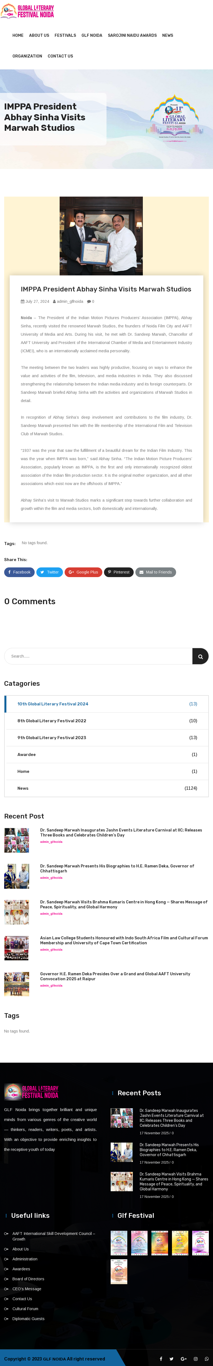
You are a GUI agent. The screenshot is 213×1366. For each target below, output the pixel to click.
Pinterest (119, 569)
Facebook (19, 569)
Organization (27, 53)
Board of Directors (28, 1276)
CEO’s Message (26, 1286)
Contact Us (60, 53)
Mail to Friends (156, 569)
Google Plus (83, 569)
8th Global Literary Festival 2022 (107, 718)
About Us (39, 33)
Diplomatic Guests (28, 1316)
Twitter (49, 569)
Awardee (107, 752)
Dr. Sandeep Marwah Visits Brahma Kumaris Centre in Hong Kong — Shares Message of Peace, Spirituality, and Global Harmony (174, 1179)
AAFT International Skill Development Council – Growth (53, 1234)
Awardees (21, 1266)
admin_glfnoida (68, 298)
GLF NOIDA (92, 33)
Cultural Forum (25, 1306)
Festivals (65, 33)
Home (18, 33)
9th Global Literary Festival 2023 (107, 735)
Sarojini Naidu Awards (132, 33)
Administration (24, 1256)
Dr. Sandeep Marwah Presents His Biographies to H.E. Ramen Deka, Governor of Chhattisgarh (169, 1147)
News (167, 33)
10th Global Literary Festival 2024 (107, 701)
